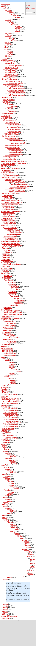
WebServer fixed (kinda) (4, 272)
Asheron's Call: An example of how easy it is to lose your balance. (10, 310)
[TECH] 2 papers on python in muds (5, 309)
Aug (34, 8)
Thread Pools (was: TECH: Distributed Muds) (8, 428)
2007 (34, 4)
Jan (26, 8)
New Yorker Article (3, 397)
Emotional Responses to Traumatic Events (6, 268)
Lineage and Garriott (3, 346)
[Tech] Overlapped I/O (5, 242)
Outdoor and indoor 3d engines (5, 405)
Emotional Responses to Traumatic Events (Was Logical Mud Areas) (10, 263)
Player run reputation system (5, 273)
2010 (29, 5)
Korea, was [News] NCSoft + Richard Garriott (7, 432)
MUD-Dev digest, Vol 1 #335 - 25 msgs (6, 118)
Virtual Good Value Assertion (5, 439)
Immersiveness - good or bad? (5, 169)
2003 (28, 4)
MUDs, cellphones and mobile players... (7, 199)
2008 (26, 5)
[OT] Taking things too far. (5, 247)
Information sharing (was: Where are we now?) (7, 60)
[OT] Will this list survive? (5, 265)
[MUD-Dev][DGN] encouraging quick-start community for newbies (10, 243)
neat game (3, 5)
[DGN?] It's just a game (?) (4, 390)
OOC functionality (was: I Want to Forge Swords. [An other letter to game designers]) (14, 163)
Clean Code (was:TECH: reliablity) (5, 4)
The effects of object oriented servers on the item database (10, 174)
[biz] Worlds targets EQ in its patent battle (6, 97)
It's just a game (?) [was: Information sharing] (7, 219)
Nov (28, 9)
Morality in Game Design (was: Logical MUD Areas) (8, 164)
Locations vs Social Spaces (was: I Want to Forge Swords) (9, 176)
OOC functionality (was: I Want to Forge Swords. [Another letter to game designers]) (12, 161)
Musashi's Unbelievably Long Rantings (6, 262)
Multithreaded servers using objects (5, 260)
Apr (30, 8)
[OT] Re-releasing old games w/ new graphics (8, 206)
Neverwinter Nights (3, 444)
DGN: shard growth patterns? (6, 316)
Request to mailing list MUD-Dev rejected (6, 112)
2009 (28, 5)
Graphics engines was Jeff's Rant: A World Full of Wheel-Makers (9, 398)
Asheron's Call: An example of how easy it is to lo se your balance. (13, 314)
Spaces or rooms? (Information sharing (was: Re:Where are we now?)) (10, 211)
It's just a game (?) (4, 389)
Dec (30, 9)
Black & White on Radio (4, 205)
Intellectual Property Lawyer (4, 431)
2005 (31, 4)
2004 (29, 4)
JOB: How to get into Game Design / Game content (9, 407)
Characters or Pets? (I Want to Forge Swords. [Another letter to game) (10, 241)
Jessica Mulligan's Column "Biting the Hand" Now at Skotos (10, 402)
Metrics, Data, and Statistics (4, 396)
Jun (32, 8)
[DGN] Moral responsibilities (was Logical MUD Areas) (8, 225)
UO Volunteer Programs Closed (5, 210)
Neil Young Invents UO (4, 406)
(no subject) (2, 433)
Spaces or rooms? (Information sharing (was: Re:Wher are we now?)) (10, 318)
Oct (27, 9)
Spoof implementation (4, 617)
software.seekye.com (18, 620)
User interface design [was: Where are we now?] (7, 212)
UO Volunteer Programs (4, 430)
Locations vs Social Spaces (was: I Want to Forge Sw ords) (10, 177)
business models (3, 357)
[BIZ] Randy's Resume (5, 270)
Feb (27, 8)
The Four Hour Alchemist (4, 114)
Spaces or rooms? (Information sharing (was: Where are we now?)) (10, 168)
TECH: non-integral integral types (5, 116)
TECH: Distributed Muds (5, 101)
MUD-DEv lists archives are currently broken (7, 269)
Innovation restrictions (4, 166)
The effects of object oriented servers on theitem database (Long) (11, 204)
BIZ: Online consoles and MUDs (5, 618)
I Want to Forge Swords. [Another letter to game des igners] (16, 87)
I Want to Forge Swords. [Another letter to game (8, 119)
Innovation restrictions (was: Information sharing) (7, 135)
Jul (33, 8)
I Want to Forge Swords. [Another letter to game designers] (9, 78)
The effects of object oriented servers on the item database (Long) (10, 200)
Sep (26, 9)
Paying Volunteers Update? (4, 387)
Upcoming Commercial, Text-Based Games (8, 615)
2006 (32, 4)
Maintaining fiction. (3, 465)
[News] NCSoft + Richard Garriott (5, 319)
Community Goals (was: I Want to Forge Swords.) (7, 172)
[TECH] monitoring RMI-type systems (8, 195)
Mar (28, 8)
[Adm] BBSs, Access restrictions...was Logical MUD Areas (9, 393)
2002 (26, 4)
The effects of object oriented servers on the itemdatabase (11, 175)
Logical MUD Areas (3, 6)
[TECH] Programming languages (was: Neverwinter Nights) (9, 616)
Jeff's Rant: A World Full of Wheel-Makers (6, 348)
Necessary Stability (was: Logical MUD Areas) (8, 117)
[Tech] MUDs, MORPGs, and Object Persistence (8, 226)
